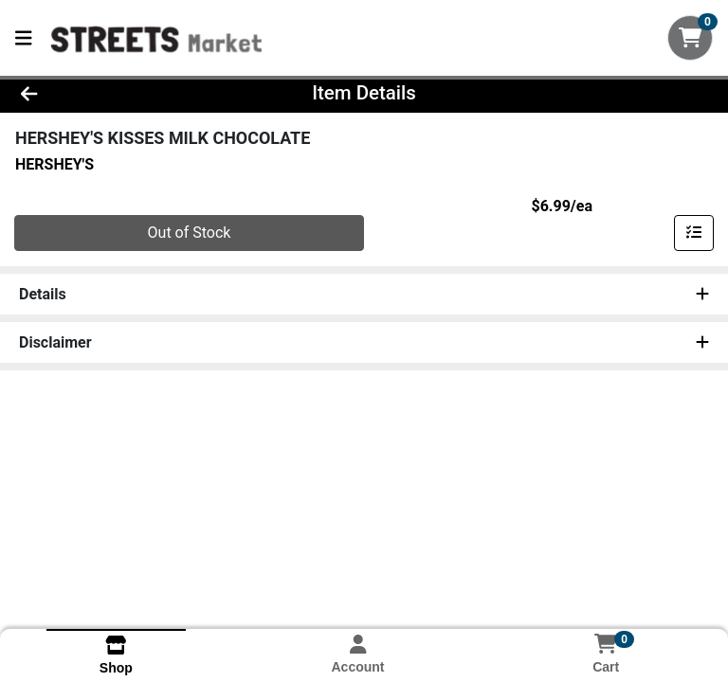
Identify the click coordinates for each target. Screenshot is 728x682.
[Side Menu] (23, 38)
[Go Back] (102, 93)
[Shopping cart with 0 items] (690, 38)
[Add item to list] (694, 233)
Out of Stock (189, 233)
